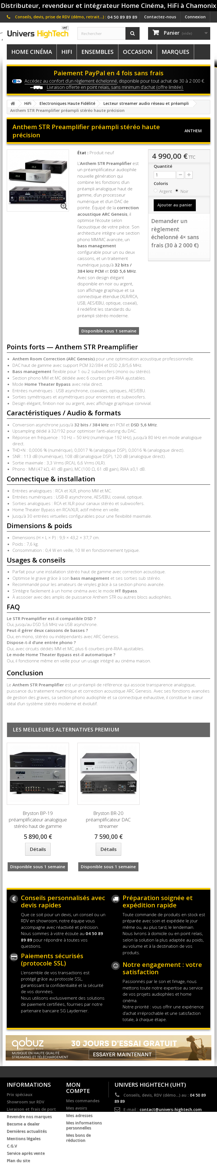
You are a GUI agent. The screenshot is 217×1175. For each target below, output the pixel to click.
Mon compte (78, 1088)
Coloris (161, 183)
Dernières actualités (27, 1131)
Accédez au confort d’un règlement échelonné (71, 81)
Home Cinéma (31, 52)
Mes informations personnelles (84, 1125)
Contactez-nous (160, 16)
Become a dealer (23, 1123)
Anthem (193, 130)
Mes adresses (79, 1115)
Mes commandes (82, 1100)
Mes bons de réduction (78, 1138)
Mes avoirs (76, 1108)
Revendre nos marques (29, 1116)
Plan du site (18, 1160)
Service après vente (26, 1153)
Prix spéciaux (19, 1094)
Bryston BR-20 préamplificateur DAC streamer (108, 819)
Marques (175, 52)
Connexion (195, 16)
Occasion (137, 52)
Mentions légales (23, 1138)
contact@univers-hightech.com (171, 1109)
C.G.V (12, 1145)
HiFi (66, 52)
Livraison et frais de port (31, 1109)
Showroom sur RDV (25, 1102)
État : (82, 152)
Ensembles (97, 52)
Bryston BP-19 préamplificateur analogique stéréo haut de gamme (38, 819)
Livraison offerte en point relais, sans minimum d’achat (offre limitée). (115, 87)
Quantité (163, 166)
